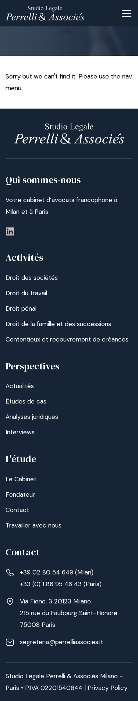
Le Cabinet (21, 479)
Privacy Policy (107, 688)
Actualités (20, 386)
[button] (126, 13)
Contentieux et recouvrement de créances (67, 339)
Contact (17, 510)
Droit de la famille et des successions (58, 324)
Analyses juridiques (32, 417)
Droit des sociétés (32, 278)
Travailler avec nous (33, 525)
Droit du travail (26, 293)
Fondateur (20, 494)
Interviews (20, 432)
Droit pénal (21, 308)
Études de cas (26, 401)
